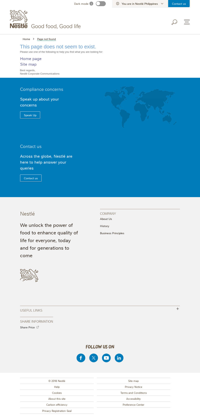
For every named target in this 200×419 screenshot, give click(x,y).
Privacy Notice (133, 386)
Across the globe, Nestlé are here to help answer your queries (46, 162)
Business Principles (112, 233)
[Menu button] (187, 22)
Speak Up (30, 115)
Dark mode (81, 3)
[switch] (101, 3)
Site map (28, 64)
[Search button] (174, 22)
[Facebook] (81, 358)
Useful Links (100, 309)
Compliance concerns (41, 89)
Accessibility (133, 398)
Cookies (57, 392)
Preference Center (133, 404)
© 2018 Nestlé (57, 381)
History (104, 226)
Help (57, 386)
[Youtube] (106, 358)
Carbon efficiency (56, 404)
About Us (106, 219)
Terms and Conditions (133, 392)
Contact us (179, 3)
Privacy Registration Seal (57, 410)
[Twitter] (93, 358)
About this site (56, 398)
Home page (31, 58)
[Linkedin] (119, 358)
